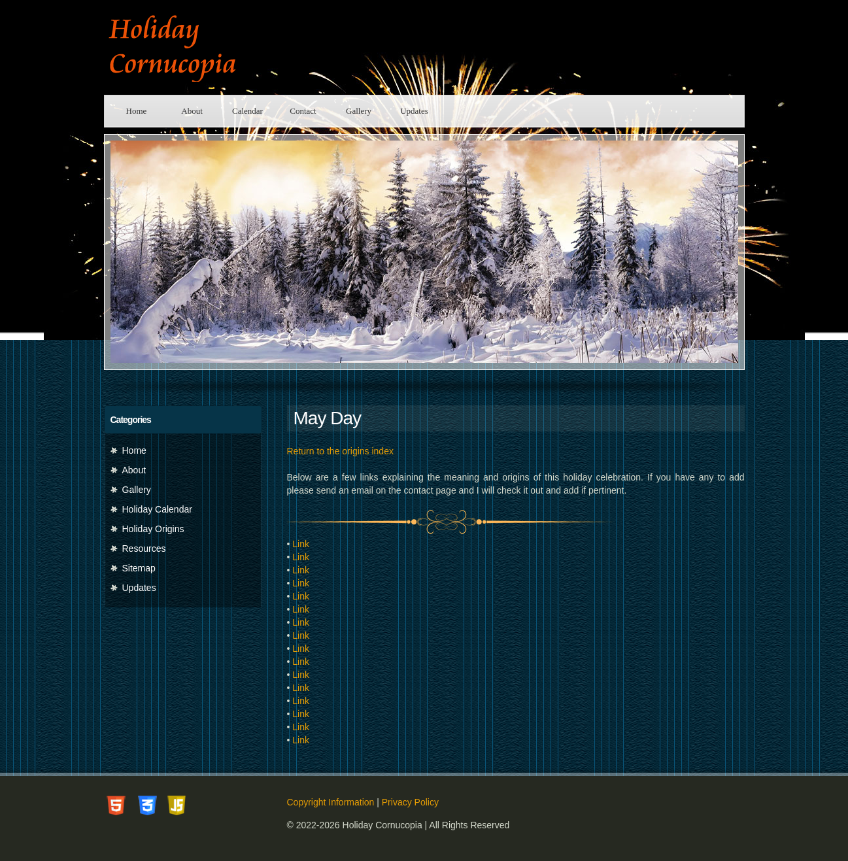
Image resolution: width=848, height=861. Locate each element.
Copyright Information (331, 802)
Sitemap (139, 568)
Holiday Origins (153, 529)
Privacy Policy (410, 802)
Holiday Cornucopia (195, 47)
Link (300, 544)
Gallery (358, 111)
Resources (144, 548)
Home (136, 111)
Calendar (247, 111)
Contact (303, 111)
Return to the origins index (340, 451)
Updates (414, 111)
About (192, 111)
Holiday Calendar (157, 509)
